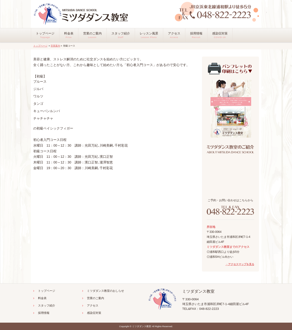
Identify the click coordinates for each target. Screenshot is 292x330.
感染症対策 (94, 313)
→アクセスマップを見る (239, 264)
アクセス (92, 305)
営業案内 (55, 45)
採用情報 (43, 313)
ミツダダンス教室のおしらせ (105, 290)
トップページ (40, 45)
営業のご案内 (95, 298)
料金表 (42, 298)
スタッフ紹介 (46, 305)
